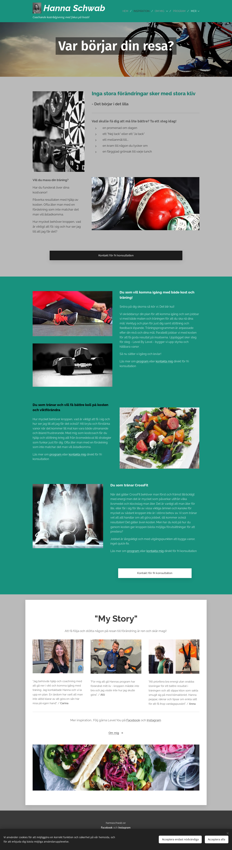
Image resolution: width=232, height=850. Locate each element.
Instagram (154, 720)
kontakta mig (77, 454)
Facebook (133, 720)
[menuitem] (123, 11)
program (55, 454)
